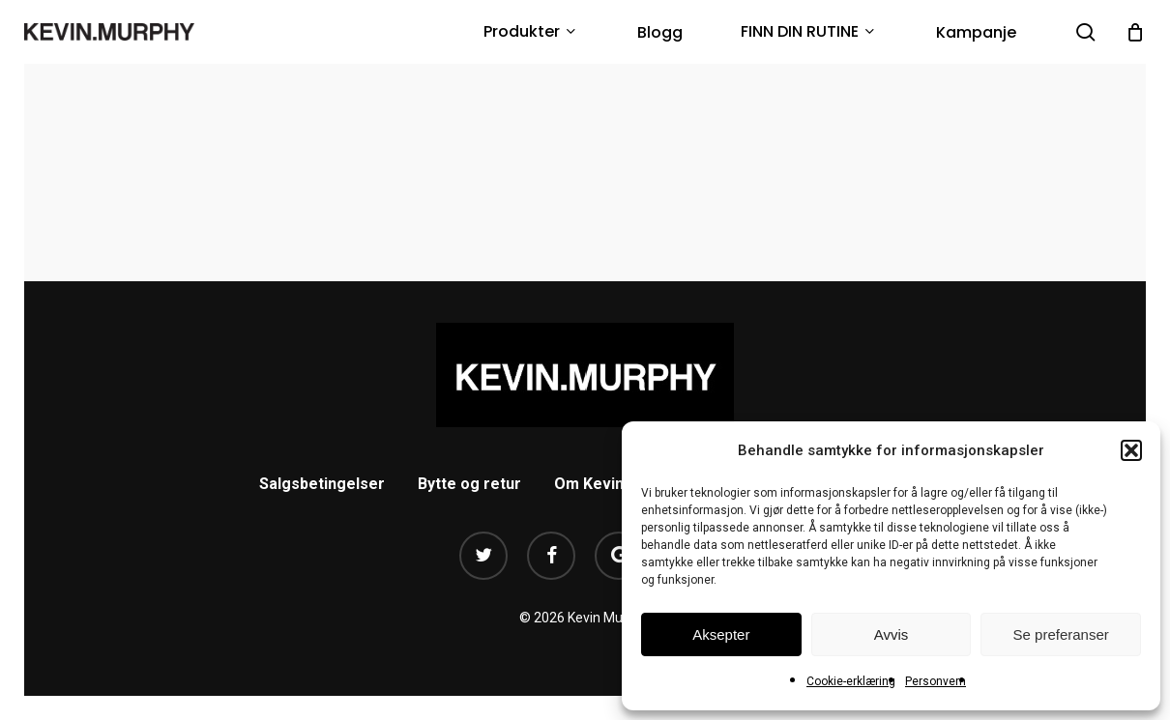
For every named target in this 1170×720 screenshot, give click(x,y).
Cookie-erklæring (850, 681)
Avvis (891, 634)
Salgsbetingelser (322, 484)
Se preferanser (1061, 634)
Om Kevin (589, 484)
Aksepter (720, 634)
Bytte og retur (469, 484)
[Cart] (1135, 32)
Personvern (935, 681)
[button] (1131, 450)
